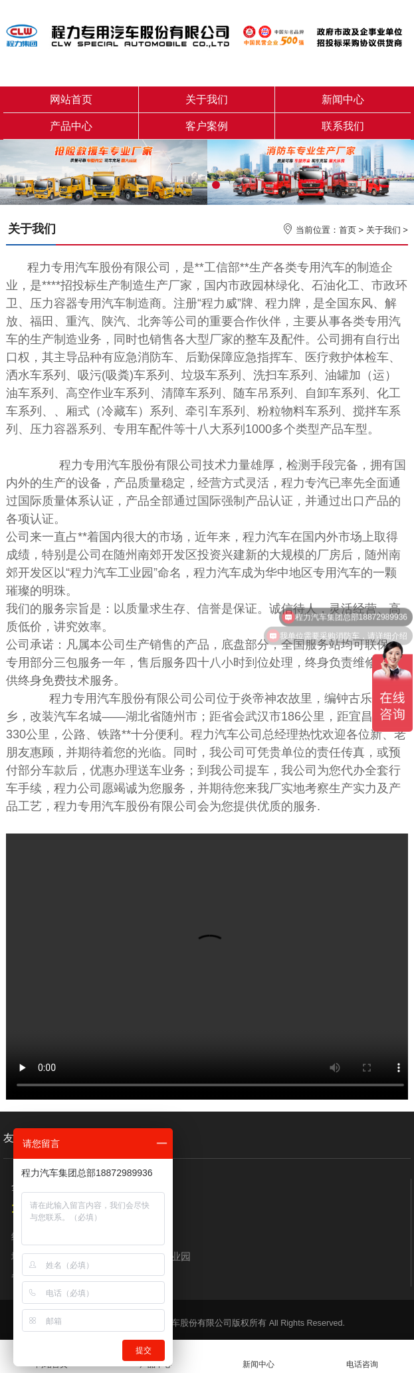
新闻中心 (343, 99)
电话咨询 (362, 1356)
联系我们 (343, 126)
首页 (347, 230)
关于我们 (206, 99)
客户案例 (206, 126)
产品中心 (71, 126)
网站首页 (71, 99)
